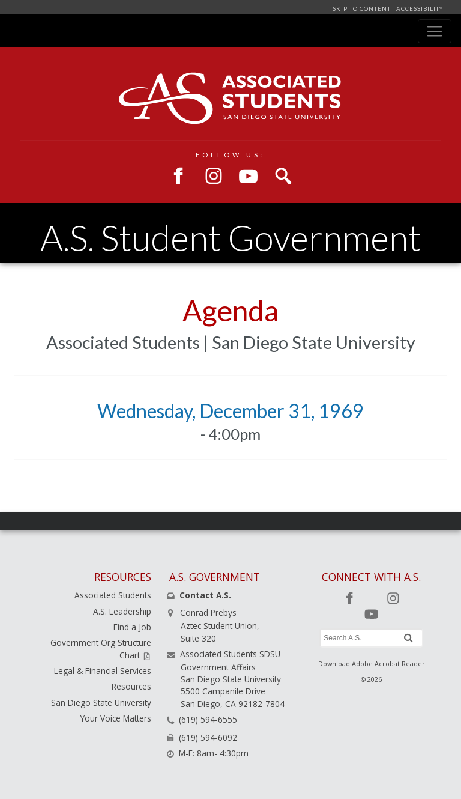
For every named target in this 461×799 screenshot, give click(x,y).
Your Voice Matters (115, 718)
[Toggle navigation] (434, 31)
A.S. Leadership (122, 611)
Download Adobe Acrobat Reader (371, 663)
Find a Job (132, 627)
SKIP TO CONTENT (363, 8)
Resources (131, 686)
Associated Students (112, 595)
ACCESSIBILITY (418, 8)
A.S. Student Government (230, 237)
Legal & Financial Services (102, 670)
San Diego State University (101, 702)
